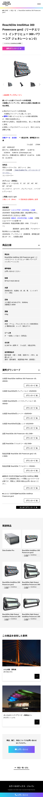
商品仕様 (6, 245)
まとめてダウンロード (27, 507)
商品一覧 (13, 10)
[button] (39, 84)
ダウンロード (31, 385)
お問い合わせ (22, 749)
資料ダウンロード (12, 48)
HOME (6, 10)
